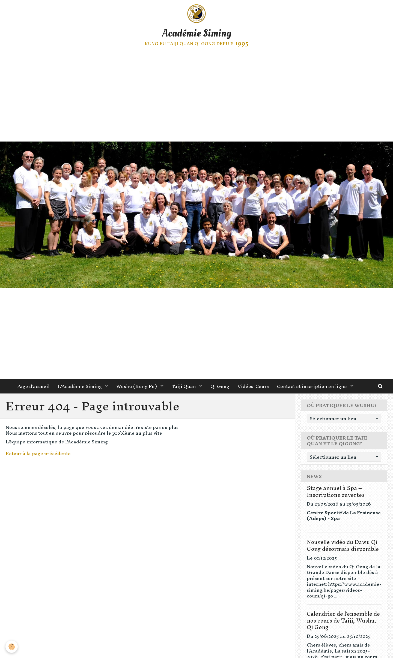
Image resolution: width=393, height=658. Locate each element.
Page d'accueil (33, 386)
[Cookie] (11, 647)
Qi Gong (219, 386)
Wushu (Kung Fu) (137, 386)
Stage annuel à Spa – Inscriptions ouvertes (336, 491)
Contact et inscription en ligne (312, 386)
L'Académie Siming (80, 386)
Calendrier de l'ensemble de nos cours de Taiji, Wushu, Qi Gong (343, 620)
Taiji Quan (184, 386)
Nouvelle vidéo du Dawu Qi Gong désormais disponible (343, 545)
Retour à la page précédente (38, 453)
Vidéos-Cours (253, 386)
